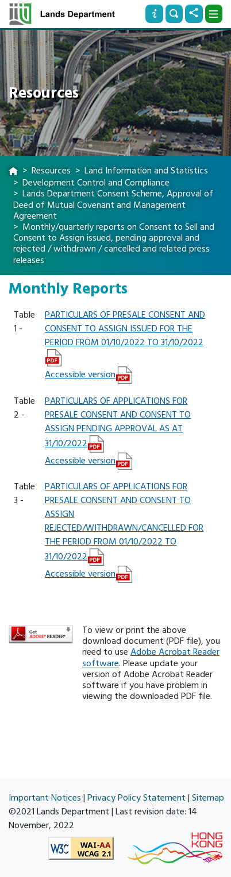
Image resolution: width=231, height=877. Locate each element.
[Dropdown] (213, 14)
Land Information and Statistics (146, 170)
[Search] (174, 14)
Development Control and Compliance (96, 182)
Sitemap (208, 797)
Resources (51, 170)
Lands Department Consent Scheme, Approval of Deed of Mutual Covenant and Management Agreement (113, 204)
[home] (13, 171)
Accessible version (80, 374)
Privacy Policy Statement (136, 797)
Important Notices (45, 797)
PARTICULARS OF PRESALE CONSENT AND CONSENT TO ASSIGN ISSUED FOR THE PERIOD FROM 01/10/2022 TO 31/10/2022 (125, 328)
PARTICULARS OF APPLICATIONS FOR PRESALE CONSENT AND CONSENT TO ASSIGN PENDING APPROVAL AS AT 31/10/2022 (118, 422)
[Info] (154, 14)
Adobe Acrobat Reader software (151, 657)
